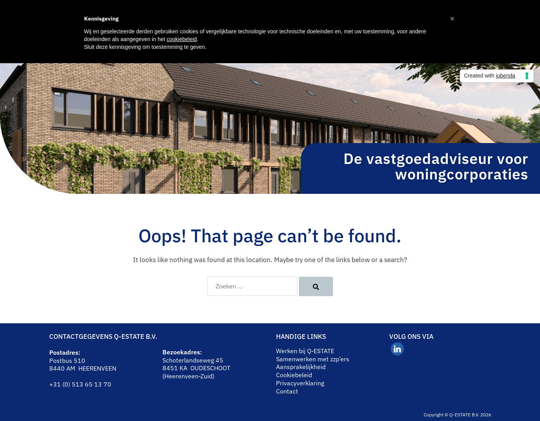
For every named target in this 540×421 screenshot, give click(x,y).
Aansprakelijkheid (301, 367)
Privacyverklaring (300, 383)
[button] (452, 18)
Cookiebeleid (294, 375)
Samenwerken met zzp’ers (312, 359)
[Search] (316, 286)
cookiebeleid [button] (182, 39)
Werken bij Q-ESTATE (305, 351)
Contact (287, 391)
